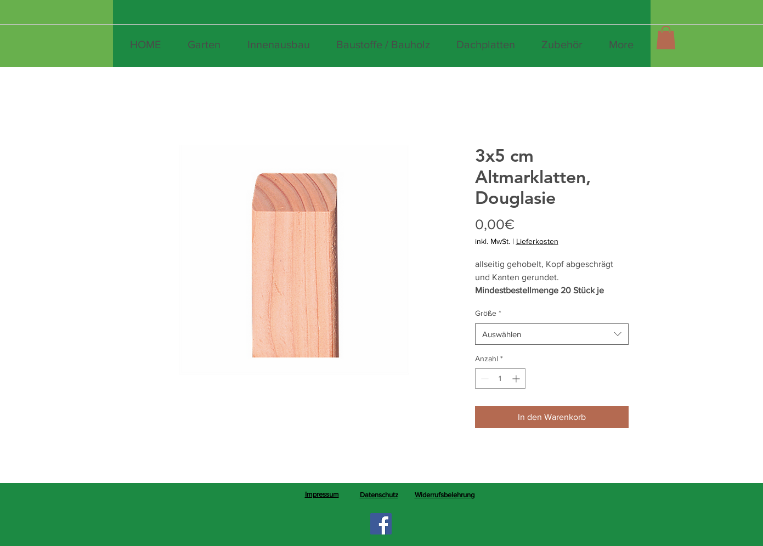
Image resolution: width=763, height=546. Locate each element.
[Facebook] (381, 523)
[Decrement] (483, 378)
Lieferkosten (537, 241)
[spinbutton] (500, 378)
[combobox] (552, 334)
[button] (666, 37)
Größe (488, 313)
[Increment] (517, 378)
